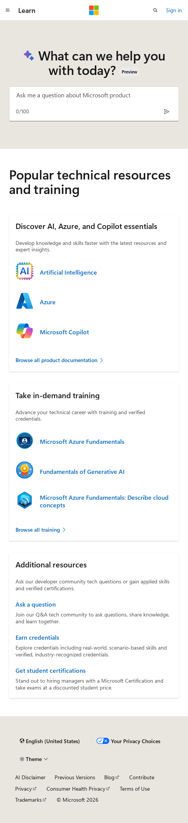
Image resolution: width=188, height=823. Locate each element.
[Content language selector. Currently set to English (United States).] (50, 741)
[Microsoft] (94, 10)
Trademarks (28, 799)
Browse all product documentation (60, 360)
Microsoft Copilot (64, 332)
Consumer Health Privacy (76, 788)
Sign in (174, 10)
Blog (109, 777)
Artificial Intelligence (68, 272)
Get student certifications (51, 670)
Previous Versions (75, 777)
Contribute (141, 777)
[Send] (166, 111)
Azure (48, 302)
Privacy (23, 788)
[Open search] (155, 10)
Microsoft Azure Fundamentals (82, 441)
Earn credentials (37, 637)
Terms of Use (135, 788)
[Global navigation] (7, 10)
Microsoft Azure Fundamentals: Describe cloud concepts (104, 501)
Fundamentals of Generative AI (82, 471)
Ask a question (36, 604)
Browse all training (41, 529)
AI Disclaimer (30, 777)
